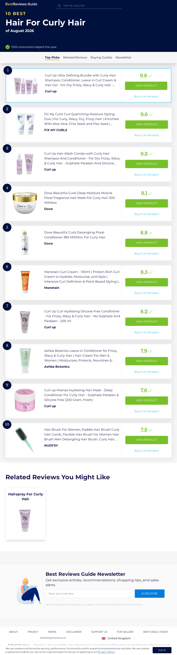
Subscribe (149, 593)
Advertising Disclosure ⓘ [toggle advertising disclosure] (53, 637)
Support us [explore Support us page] (99, 631)
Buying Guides (101, 57)
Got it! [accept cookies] (162, 650)
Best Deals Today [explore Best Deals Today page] (155, 631)
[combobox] (88, 5)
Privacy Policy (106, 651)
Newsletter (123, 57)
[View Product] (88, 85)
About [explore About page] (13, 631)
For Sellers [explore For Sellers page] (125, 631)
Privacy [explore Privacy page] (33, 631)
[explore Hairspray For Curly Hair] (25, 513)
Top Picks (52, 57)
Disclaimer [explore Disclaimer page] (73, 631)
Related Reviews (75, 57)
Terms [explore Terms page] (52, 631)
